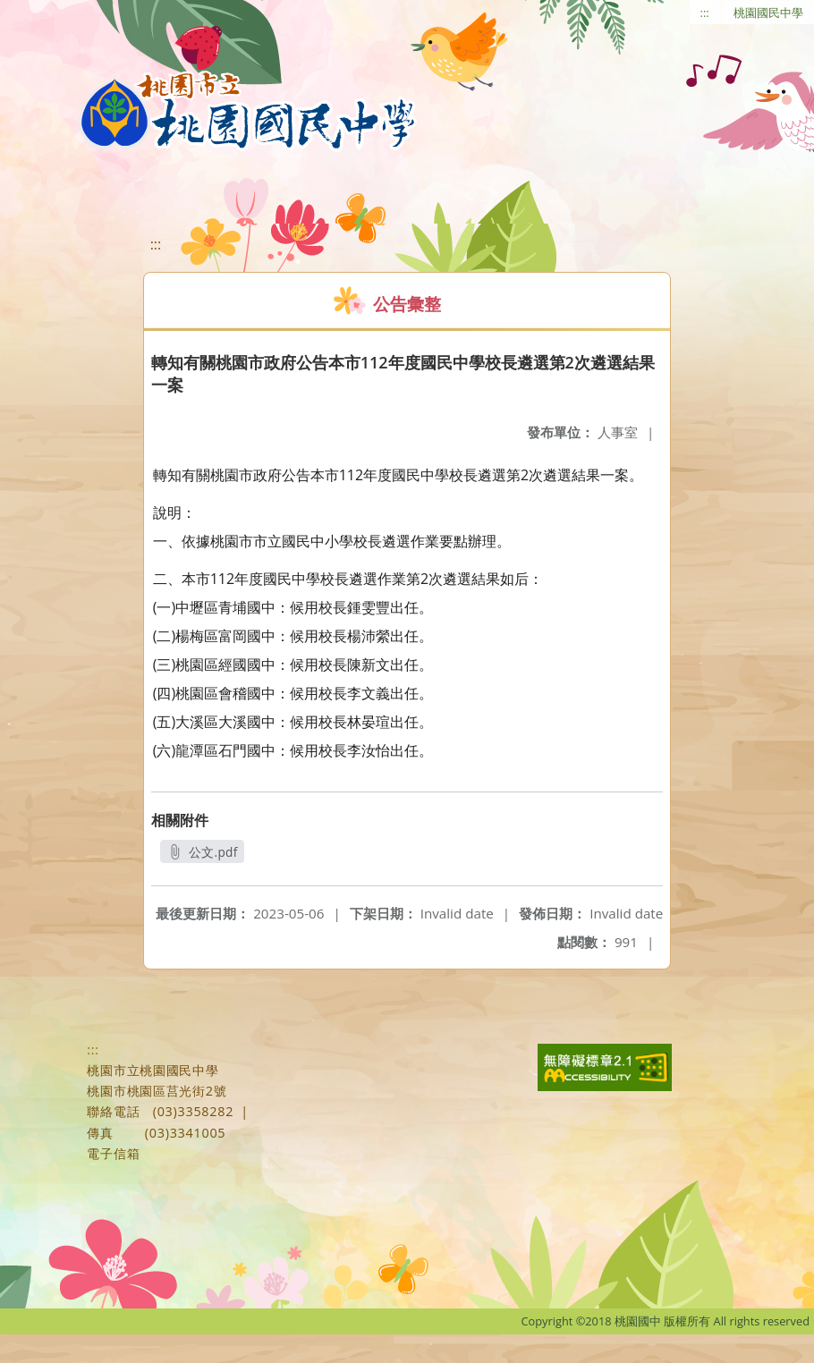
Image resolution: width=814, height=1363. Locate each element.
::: (704, 12)
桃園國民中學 (768, 12)
